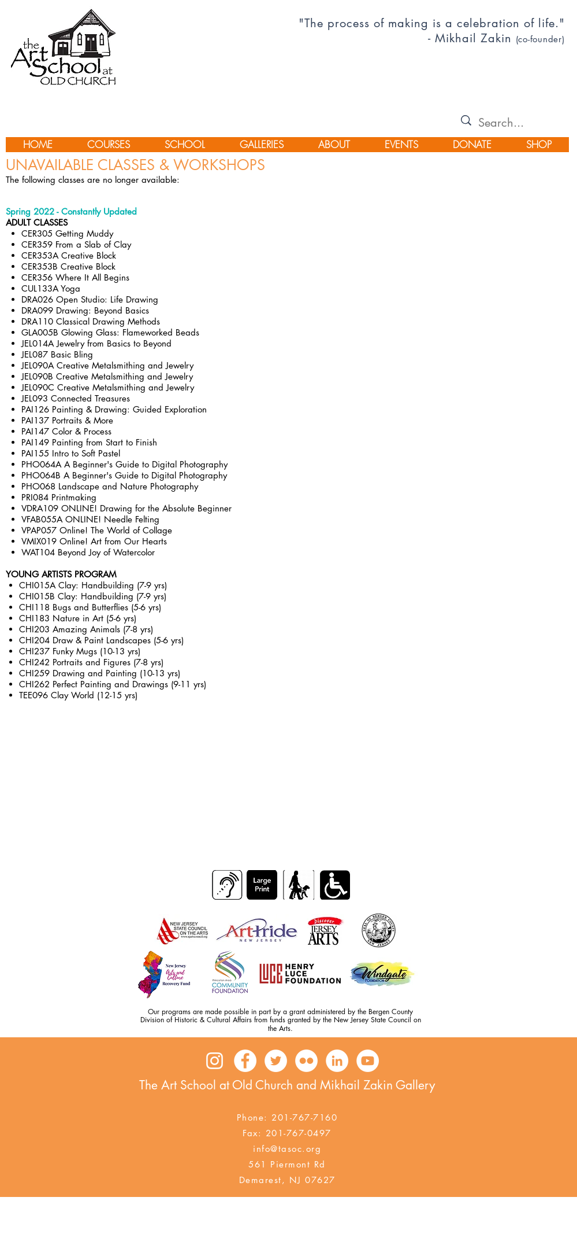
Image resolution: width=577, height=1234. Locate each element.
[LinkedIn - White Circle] (337, 1060)
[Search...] (509, 123)
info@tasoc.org (287, 1148)
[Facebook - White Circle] (245, 1060)
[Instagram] (214, 1060)
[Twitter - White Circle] (276, 1060)
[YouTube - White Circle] (367, 1060)
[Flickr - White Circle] (306, 1060)
